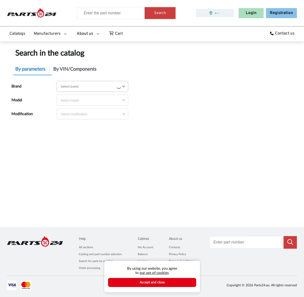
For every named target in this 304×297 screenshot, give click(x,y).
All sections (86, 247)
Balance (143, 254)
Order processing (89, 268)
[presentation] (215, 13)
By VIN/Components (74, 69)
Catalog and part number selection (100, 254)
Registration (281, 13)
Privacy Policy (177, 254)
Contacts (174, 247)
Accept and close (152, 282)
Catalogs (17, 33)
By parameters (30, 69)
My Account (145, 247)
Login (251, 13)
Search (160, 13)
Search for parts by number (96, 261)
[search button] (290, 242)
